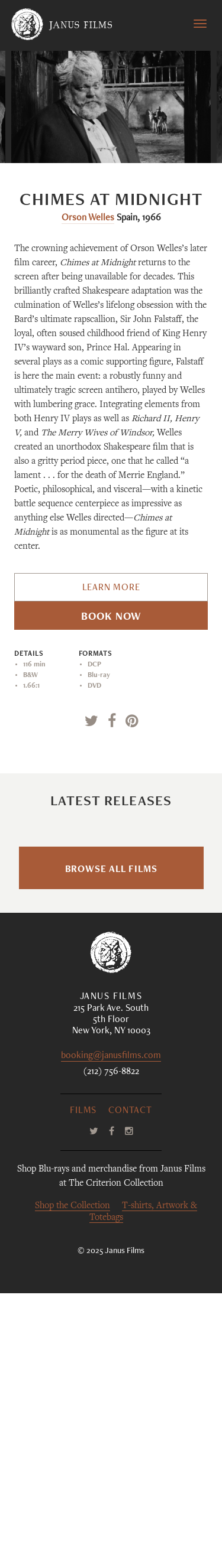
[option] (111, 107)
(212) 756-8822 (111, 1344)
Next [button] (155, 139)
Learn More (111, 588)
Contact (130, 1383)
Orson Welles (88, 218)
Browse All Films (111, 1142)
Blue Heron (111, 948)
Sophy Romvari (90, 1029)
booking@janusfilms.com (111, 1328)
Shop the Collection (72, 1477)
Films (83, 1383)
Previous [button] (73, 139)
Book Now (110, 617)
